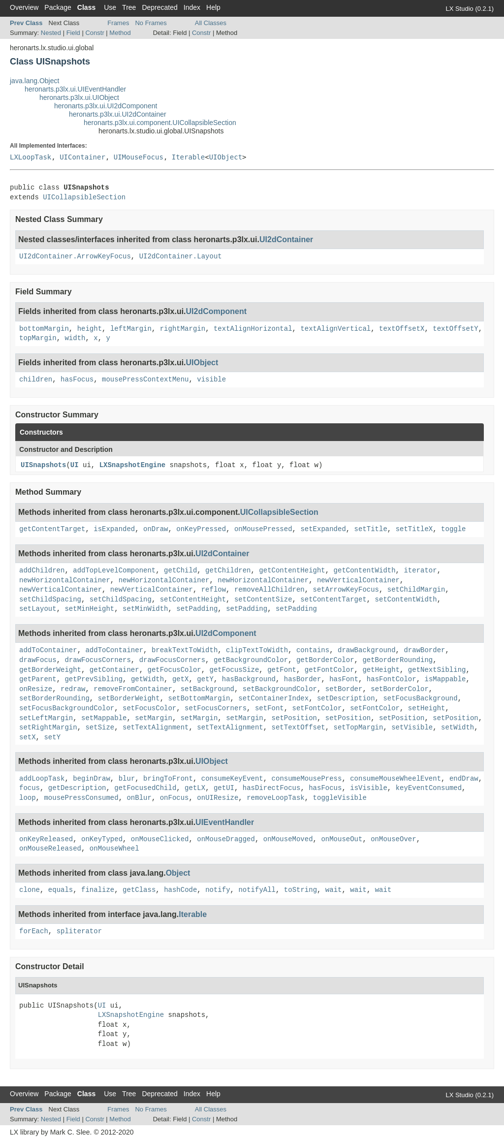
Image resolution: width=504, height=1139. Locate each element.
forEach (33, 931)
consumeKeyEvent (232, 779)
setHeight (426, 708)
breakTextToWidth (185, 650)
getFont (281, 670)
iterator (420, 570)
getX (180, 679)
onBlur (138, 798)
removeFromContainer (133, 689)
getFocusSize (234, 670)
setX (27, 737)
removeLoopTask (276, 798)
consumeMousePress (307, 779)
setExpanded (323, 529)
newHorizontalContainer (64, 580)
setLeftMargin (46, 718)
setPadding (197, 609)
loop (27, 798)
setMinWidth (145, 609)
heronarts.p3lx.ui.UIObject (79, 97)
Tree (129, 7)
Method (119, 32)
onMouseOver (393, 839)
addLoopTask (41, 779)
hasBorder (302, 679)
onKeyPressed (201, 529)
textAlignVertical (335, 329)
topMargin (38, 338)
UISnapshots (43, 465)
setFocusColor (149, 708)
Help (213, 7)
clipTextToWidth (257, 650)
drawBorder (424, 650)
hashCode (180, 890)
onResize (35, 689)
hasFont (343, 679)
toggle (453, 529)
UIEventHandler (224, 822)
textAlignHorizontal (253, 329)
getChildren (228, 570)
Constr (94, 32)
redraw (73, 689)
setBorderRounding (54, 698)
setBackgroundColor (280, 689)
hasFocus (77, 379)
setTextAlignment (156, 727)
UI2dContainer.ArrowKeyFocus (75, 256)
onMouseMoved (288, 839)
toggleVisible (340, 798)
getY (205, 679)
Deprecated (159, 7)
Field (73, 32)
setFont (269, 708)
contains (312, 650)
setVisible (412, 727)
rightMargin (182, 329)
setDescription (346, 698)
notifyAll (257, 890)
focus (29, 788)
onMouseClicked (160, 839)
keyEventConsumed (429, 788)
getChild (180, 570)
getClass (139, 890)
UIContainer (82, 157)
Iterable (188, 157)
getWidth (147, 679)
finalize (97, 890)
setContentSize (263, 599)
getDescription (77, 788)
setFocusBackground (420, 698)
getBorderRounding (397, 660)
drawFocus (38, 660)
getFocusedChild (145, 788)
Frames (118, 23)
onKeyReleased (46, 839)
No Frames (150, 23)
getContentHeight (292, 570)
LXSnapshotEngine (132, 465)
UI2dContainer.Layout (180, 256)
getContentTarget (52, 529)
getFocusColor (174, 670)
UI (74, 465)
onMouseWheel (114, 849)
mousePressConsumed (81, 798)
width (74, 338)
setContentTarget (333, 599)
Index (192, 7)
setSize (99, 727)
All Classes (210, 23)
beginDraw (91, 779)
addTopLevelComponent (114, 570)
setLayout (38, 609)
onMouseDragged (226, 839)
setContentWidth (406, 599)
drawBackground (367, 650)
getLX (195, 788)
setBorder (344, 689)
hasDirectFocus (272, 788)
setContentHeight (193, 599)
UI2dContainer (286, 239)
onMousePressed (263, 529)
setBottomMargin (199, 698)
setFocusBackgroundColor (66, 708)
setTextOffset (298, 727)
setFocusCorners (216, 708)
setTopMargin (358, 727)
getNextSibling (437, 670)
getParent (38, 679)
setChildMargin (416, 590)
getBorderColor (325, 660)
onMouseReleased (50, 849)
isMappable (445, 679)
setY (52, 737)
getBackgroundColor (251, 660)
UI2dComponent (216, 311)
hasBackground (249, 679)
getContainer (114, 670)
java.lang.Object (34, 81)
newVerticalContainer (358, 580)
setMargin (153, 718)
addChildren (41, 570)
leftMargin (131, 329)
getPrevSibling (93, 679)
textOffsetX (401, 329)
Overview (24, 7)
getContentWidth (365, 570)
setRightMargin (48, 727)
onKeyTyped (102, 839)
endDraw (463, 779)
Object (178, 873)
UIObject (225, 157)
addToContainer (48, 650)
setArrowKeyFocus (346, 590)
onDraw (155, 529)
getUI (224, 788)
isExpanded (114, 529)
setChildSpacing (50, 599)
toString (300, 890)
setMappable (103, 718)
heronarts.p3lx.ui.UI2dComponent (105, 106)
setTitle (370, 529)
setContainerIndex (273, 698)
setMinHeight (89, 609)
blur (127, 779)
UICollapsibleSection (84, 197)
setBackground (207, 689)
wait (333, 890)
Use (110, 7)
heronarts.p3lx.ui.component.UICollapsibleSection (160, 123)
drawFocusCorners (97, 660)
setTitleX (414, 529)
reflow (213, 590)
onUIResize (217, 798)
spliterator (79, 931)
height (89, 329)
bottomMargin (44, 329)
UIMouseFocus (138, 157)
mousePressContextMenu (145, 379)
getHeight (381, 670)
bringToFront (168, 779)
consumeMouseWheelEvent (395, 779)
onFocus (174, 798)
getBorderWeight (50, 670)
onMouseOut (341, 839)
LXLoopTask (30, 157)
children (35, 379)
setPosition (294, 718)
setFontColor (317, 708)
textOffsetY (455, 329)
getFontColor (329, 670)
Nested (51, 32)
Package (57, 7)
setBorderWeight (129, 698)
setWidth (457, 727)
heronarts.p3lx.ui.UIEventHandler (75, 89)
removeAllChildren (269, 590)
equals (60, 890)
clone (29, 890)
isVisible (368, 788)
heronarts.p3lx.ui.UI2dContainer (117, 114)
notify (217, 890)
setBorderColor (400, 689)
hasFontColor (391, 679)
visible (211, 379)
